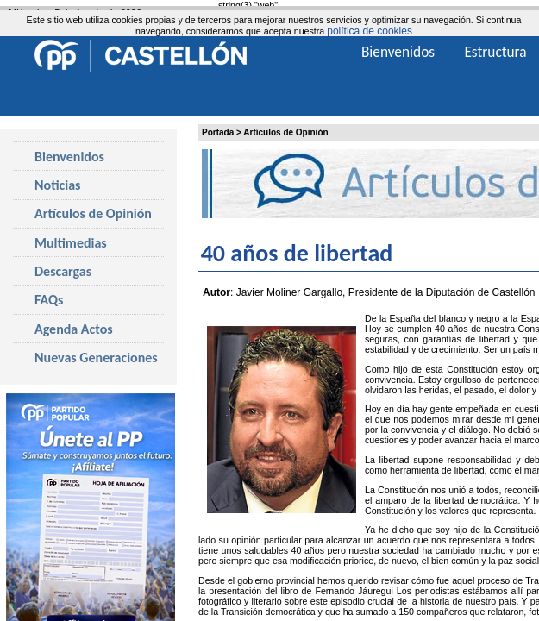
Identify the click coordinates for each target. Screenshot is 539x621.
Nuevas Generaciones (96, 357)
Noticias (57, 185)
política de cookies (369, 31)
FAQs (48, 300)
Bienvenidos (69, 156)
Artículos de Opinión (285, 132)
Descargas (62, 271)
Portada (218, 132)
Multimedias (70, 243)
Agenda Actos (73, 329)
